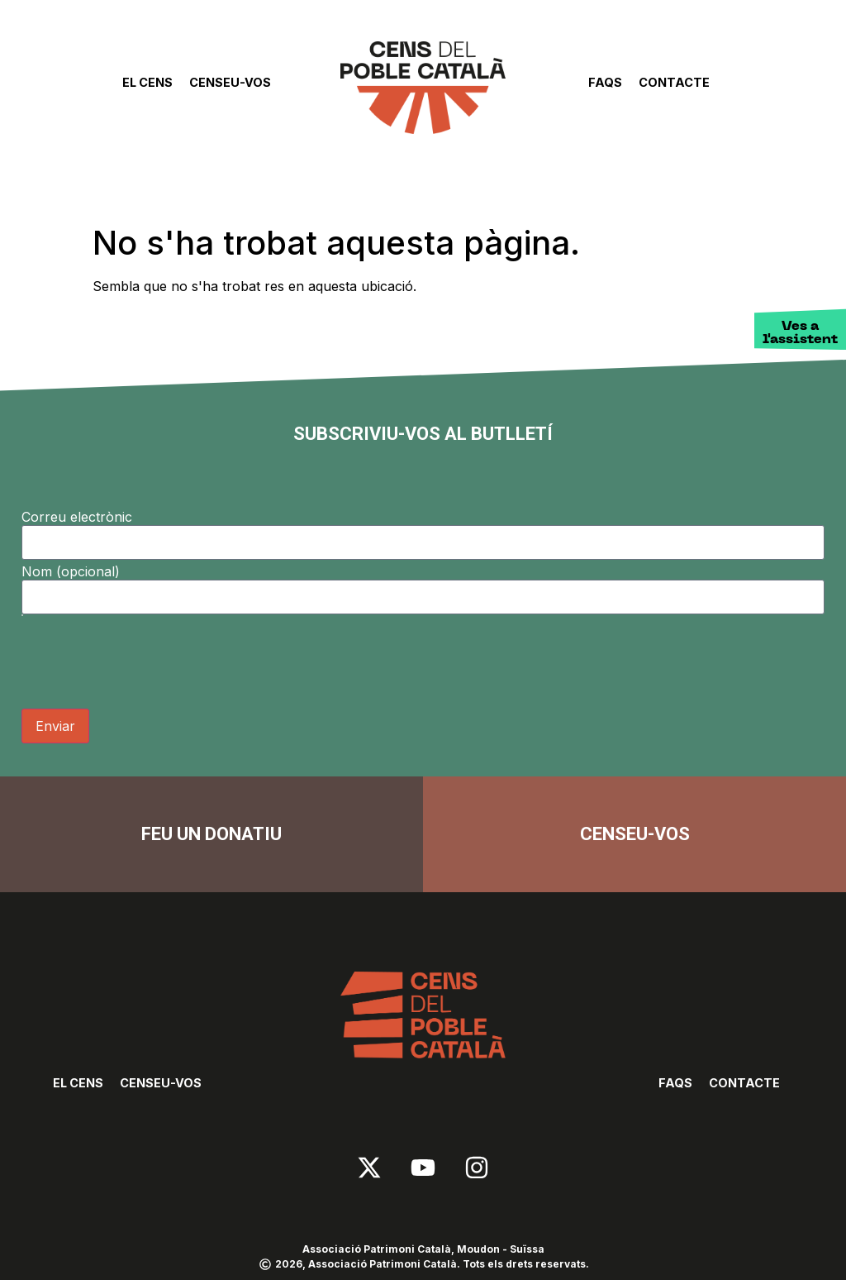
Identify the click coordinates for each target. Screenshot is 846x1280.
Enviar (55, 726)
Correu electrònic (76, 516)
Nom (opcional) (70, 571)
